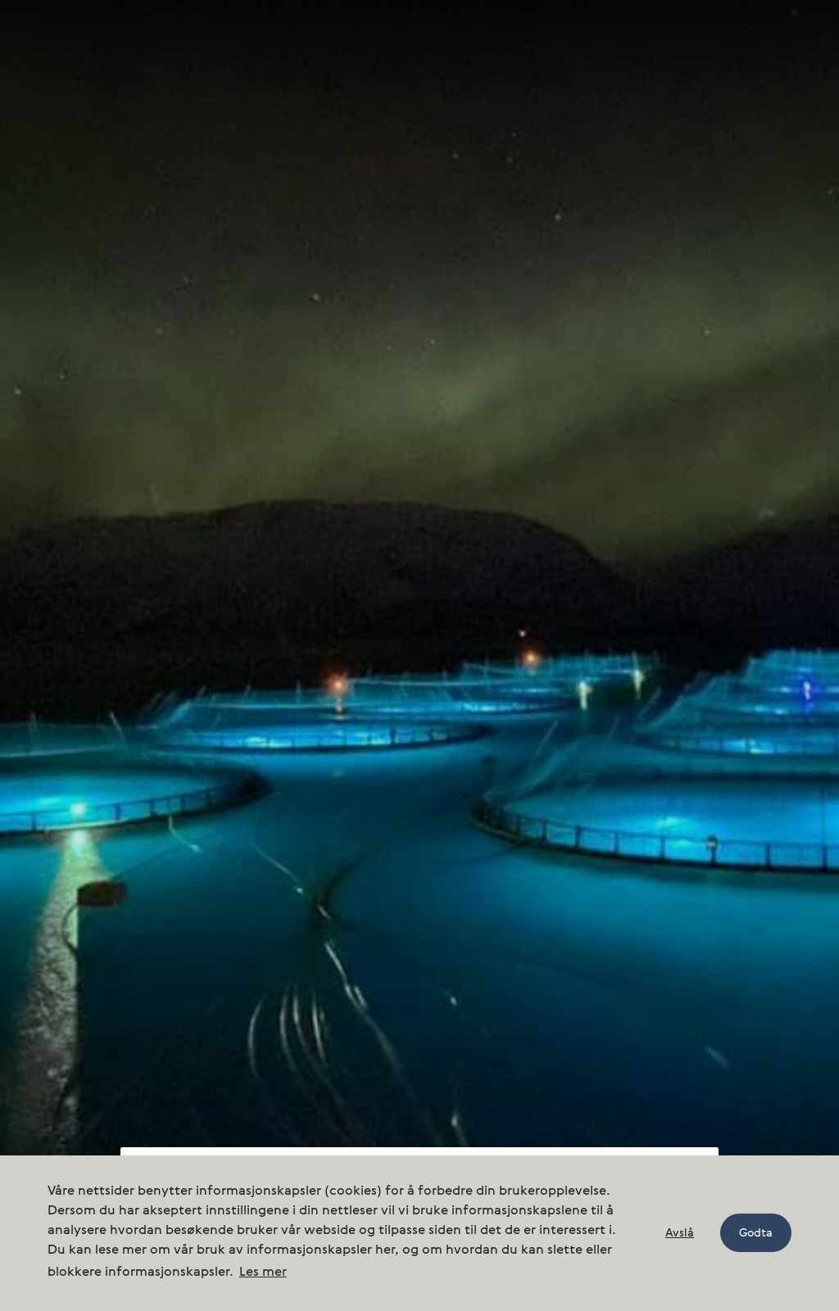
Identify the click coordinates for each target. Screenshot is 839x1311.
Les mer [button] (263, 1272)
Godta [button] (756, 1233)
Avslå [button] (679, 1233)
